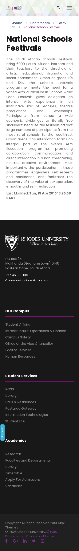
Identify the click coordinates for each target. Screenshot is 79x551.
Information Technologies (26, 414)
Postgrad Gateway (20, 408)
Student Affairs (17, 324)
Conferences (40, 23)
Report (2, 432)
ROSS (9, 389)
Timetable (13, 473)
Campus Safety (18, 337)
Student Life (15, 421)
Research (13, 454)
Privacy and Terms (40, 536)
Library (11, 395)
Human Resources (20, 356)
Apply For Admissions (22, 479)
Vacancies (14, 486)
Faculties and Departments (28, 460)
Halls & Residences (20, 402)
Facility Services (18, 350)
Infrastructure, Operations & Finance (35, 331)
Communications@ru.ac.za (26, 280)
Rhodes (17, 23)
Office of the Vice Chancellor (29, 343)
